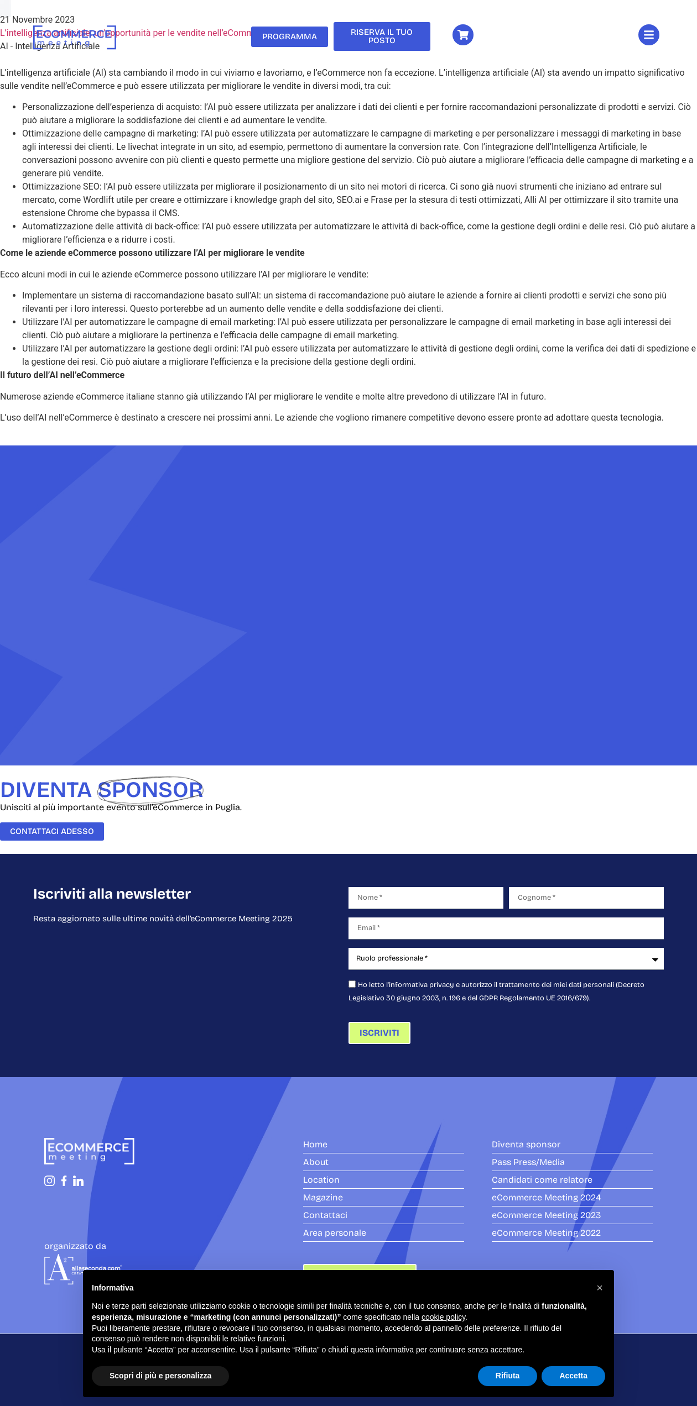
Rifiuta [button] (508, 1375)
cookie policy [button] (443, 1317)
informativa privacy (421, 984)
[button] (599, 1288)
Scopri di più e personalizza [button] (160, 1375)
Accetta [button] (573, 1375)
